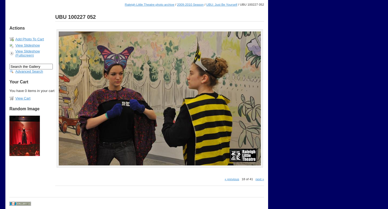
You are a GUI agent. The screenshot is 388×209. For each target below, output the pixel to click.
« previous (232, 179)
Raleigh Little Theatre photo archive (149, 4)
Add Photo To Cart (29, 39)
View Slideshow (27, 45)
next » (259, 179)
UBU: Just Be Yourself (221, 4)
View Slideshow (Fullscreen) (27, 53)
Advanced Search (29, 71)
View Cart (22, 98)
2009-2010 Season (190, 4)
